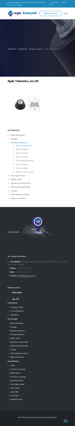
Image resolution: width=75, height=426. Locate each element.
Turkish (63, 3)
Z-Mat (12, 365)
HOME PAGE (12, 49)
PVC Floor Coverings (18, 377)
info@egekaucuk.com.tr (27, 276)
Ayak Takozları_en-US (22, 145)
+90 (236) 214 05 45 (55, 4)
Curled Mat (14, 392)
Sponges (13, 139)
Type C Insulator (20, 157)
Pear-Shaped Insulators (23, 160)
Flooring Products (16, 175)
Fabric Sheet (15, 388)
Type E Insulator (20, 168)
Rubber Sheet (15, 179)
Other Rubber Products (19, 194)
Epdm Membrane (16, 135)
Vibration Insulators (36, 49)
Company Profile (16, 307)
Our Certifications (17, 311)
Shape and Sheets (16, 198)
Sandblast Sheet (16, 399)
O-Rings (12, 191)
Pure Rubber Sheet (17, 384)
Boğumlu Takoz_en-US (23, 172)
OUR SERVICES (22, 49)
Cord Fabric (14, 395)
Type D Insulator (21, 164)
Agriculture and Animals (19, 183)
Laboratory (14, 315)
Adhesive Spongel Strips (19, 187)
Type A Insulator (20, 149)
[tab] (37, 131)
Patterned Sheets (16, 380)
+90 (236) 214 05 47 (22, 272)
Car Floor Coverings (17, 369)
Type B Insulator (20, 153)
